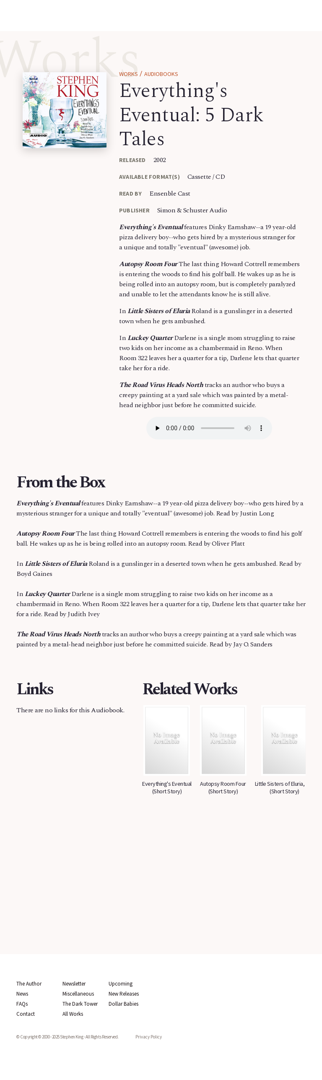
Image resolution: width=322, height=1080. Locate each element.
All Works (72, 1013)
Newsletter (74, 983)
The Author (29, 983)
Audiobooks (161, 74)
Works (128, 74)
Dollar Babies (123, 1003)
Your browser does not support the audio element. (209, 428)
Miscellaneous (78, 993)
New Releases (124, 993)
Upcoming (120, 983)
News (22, 993)
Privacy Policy (148, 1037)
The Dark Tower (80, 1003)
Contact (25, 1013)
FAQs (22, 1003)
